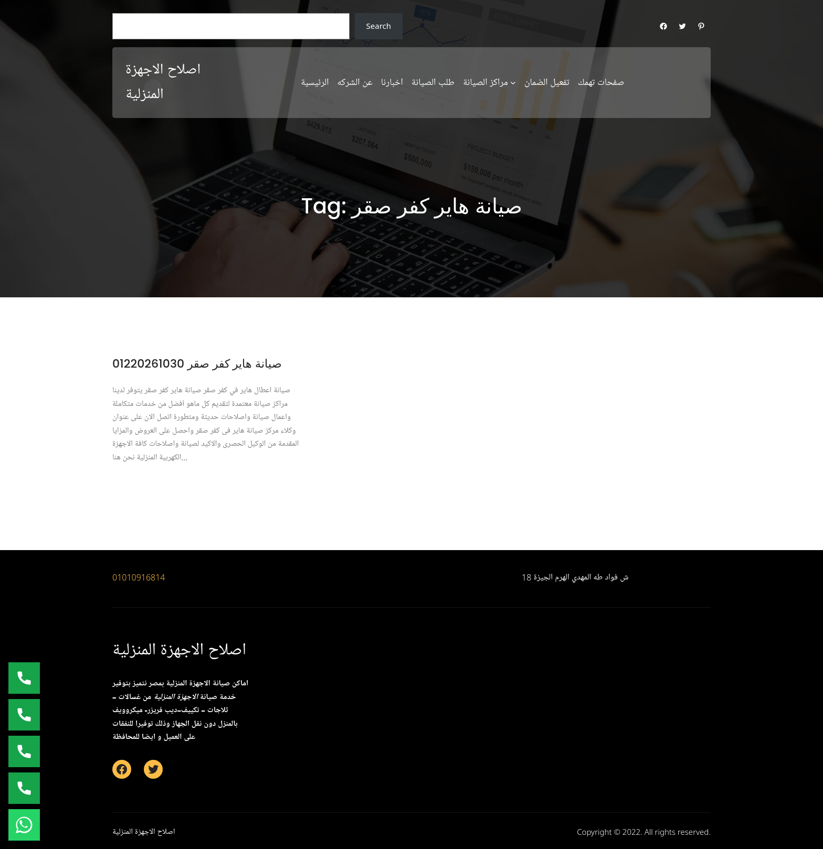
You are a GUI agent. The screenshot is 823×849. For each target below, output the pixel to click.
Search (378, 25)
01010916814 (138, 577)
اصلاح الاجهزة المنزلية (179, 650)
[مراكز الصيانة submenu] (513, 82)
